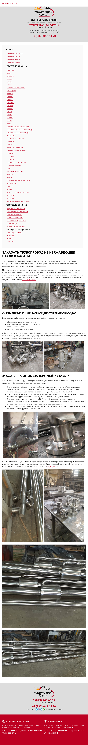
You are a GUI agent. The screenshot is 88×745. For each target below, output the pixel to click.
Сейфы (9, 144)
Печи (9, 168)
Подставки (11, 70)
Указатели (11, 135)
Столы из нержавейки (15, 218)
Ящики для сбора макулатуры (18, 132)
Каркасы (10, 241)
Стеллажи (10, 76)
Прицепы (10, 153)
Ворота (10, 97)
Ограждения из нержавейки (17, 212)
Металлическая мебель (16, 88)
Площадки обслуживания (16, 162)
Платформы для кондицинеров (18, 180)
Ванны (9, 238)
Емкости (10, 118)
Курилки (10, 174)
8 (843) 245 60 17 (44, 700)
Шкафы (9, 79)
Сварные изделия (13, 62)
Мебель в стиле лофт (15, 171)
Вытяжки (10, 235)
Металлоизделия (13, 56)
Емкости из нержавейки (16, 227)
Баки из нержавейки (14, 215)
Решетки (10, 106)
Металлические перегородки (18, 127)
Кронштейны (11, 183)
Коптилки (10, 195)
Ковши (9, 189)
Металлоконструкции (15, 53)
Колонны (10, 198)
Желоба (10, 186)
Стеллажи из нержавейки (16, 221)
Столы (9, 82)
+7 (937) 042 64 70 (44, 36)
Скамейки (10, 141)
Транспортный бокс (14, 233)
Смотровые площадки (15, 138)
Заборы (10, 100)
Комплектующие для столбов (18, 192)
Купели (9, 177)
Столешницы (12, 224)
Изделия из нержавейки (16, 209)
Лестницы (10, 103)
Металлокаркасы (13, 59)
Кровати (10, 109)
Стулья (9, 85)
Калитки (10, 94)
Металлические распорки (16, 150)
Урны (9, 124)
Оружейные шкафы (14, 165)
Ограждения (11, 91)
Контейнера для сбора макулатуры (20, 130)
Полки (9, 121)
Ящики (9, 112)
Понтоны (10, 156)
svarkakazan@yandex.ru (44, 25)
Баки (9, 73)
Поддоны (10, 159)
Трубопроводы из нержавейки (18, 230)
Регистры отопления (15, 147)
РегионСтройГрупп (9, 3)
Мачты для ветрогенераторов (18, 201)
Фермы (9, 115)
